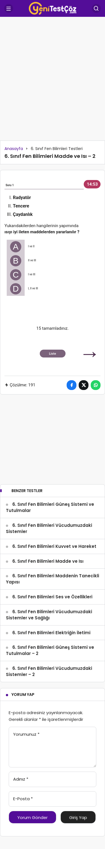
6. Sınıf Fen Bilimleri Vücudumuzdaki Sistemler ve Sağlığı (49, 615)
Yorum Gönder (32, 817)
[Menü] (8, 8)
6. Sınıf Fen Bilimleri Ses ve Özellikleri (52, 597)
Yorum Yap (22, 694)
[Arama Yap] (96, 8)
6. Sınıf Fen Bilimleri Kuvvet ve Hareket (54, 546)
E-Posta (23, 799)
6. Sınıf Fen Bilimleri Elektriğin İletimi (51, 633)
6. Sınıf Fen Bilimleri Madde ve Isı (47, 561)
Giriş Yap (78, 817)
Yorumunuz (26, 734)
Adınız (20, 779)
